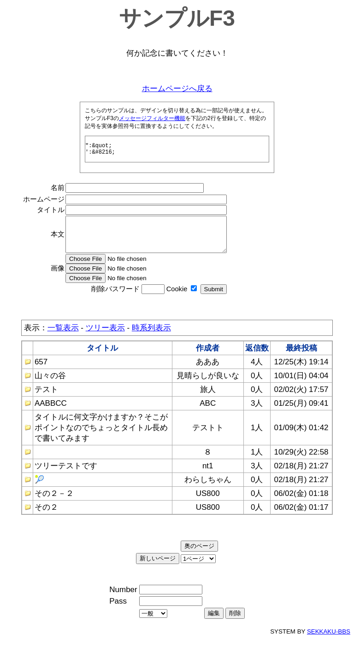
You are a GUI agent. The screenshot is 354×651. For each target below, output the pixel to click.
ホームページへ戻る (177, 88)
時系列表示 (151, 340)
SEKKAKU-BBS (328, 643)
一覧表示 (63, 340)
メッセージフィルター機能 (152, 118)
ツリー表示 (105, 340)
